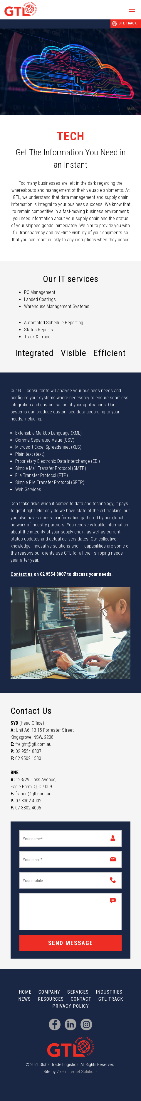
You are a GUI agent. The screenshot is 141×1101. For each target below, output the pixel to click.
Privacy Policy (70, 1006)
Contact (81, 999)
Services (78, 992)
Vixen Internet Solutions (77, 1071)
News (24, 999)
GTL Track (127, 23)
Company (49, 992)
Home (25, 992)
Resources (51, 999)
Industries (109, 992)
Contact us (22, 574)
